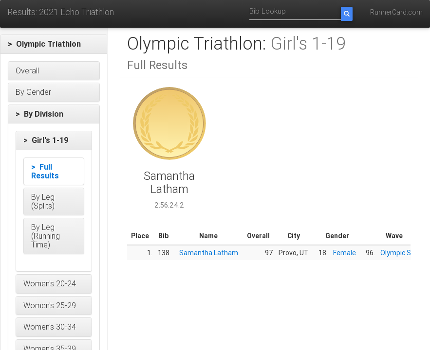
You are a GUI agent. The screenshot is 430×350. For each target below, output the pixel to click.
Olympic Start (401, 252)
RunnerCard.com (396, 12)
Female (344, 252)
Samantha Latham (208, 252)
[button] (53, 44)
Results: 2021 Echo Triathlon (60, 12)
